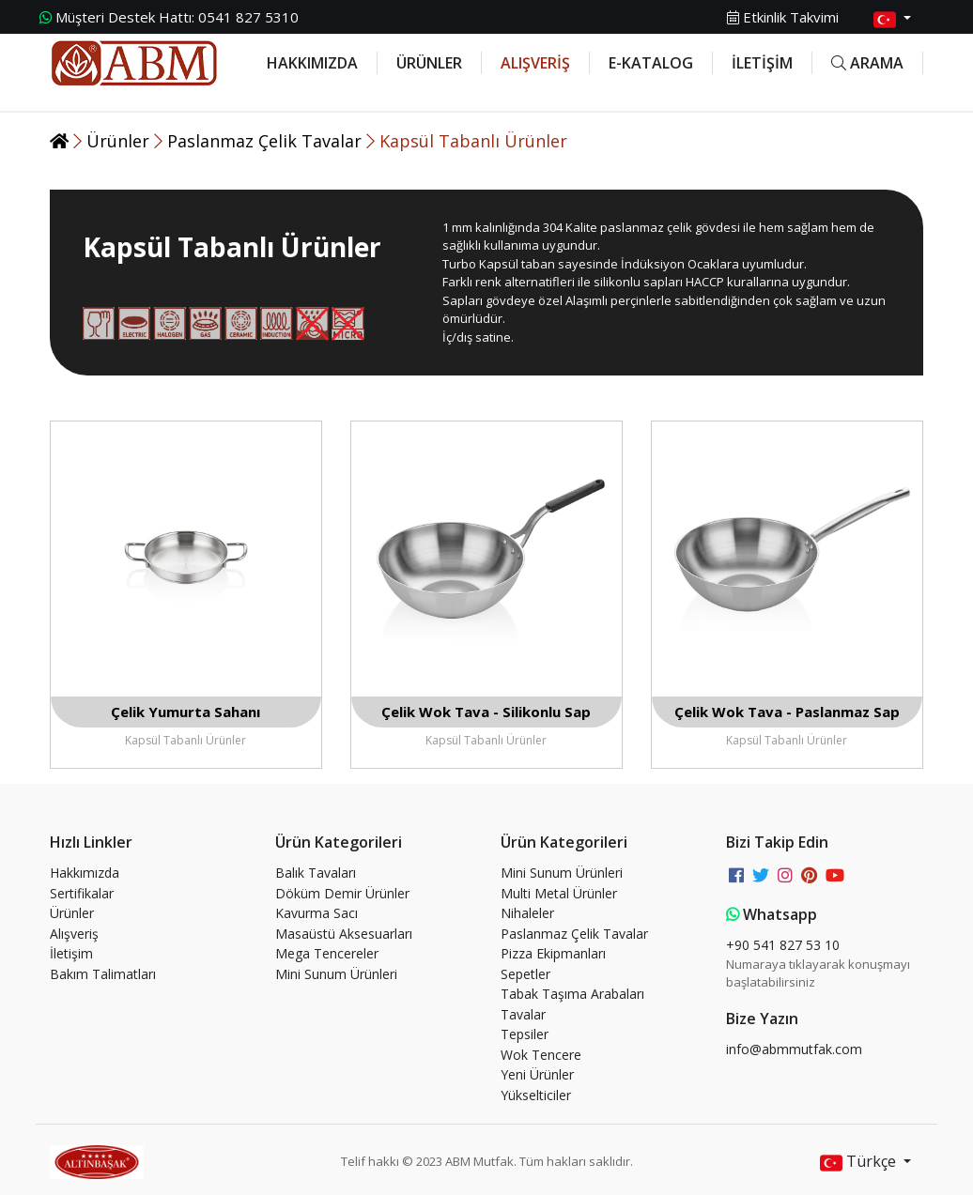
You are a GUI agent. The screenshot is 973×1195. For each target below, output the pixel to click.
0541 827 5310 (169, 17)
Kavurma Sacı (316, 913)
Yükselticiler (536, 1095)
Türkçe (860, 1162)
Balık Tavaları (315, 872)
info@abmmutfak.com (794, 1049)
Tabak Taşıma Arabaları (572, 994)
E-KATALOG (651, 63)
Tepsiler (524, 1034)
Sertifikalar (82, 893)
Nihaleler (527, 913)
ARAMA (867, 63)
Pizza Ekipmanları (553, 953)
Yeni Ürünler (537, 1074)
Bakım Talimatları (103, 974)
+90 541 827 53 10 (783, 945)
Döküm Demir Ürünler (342, 893)
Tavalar (523, 1014)
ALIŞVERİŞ (535, 63)
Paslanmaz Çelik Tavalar (266, 141)
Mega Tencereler (326, 953)
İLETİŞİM (762, 63)
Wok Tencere (541, 1055)
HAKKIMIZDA (312, 63)
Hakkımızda (84, 872)
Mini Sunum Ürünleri (336, 974)
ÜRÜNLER (429, 63)
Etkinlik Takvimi (783, 17)
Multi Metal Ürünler (559, 893)
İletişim (71, 953)
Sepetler (525, 974)
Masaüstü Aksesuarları (343, 933)
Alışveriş (74, 933)
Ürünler (120, 141)
